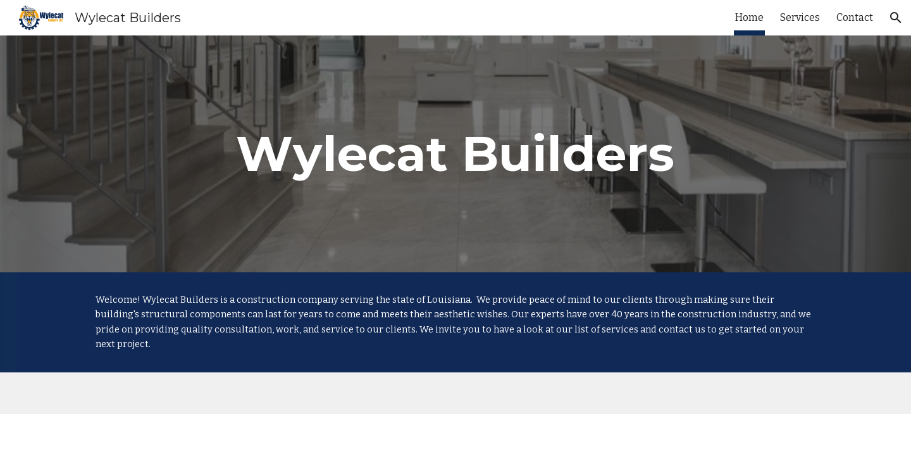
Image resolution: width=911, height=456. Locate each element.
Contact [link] (854, 17)
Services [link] (800, 17)
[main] (455, 154)
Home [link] (749, 17)
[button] (896, 18)
